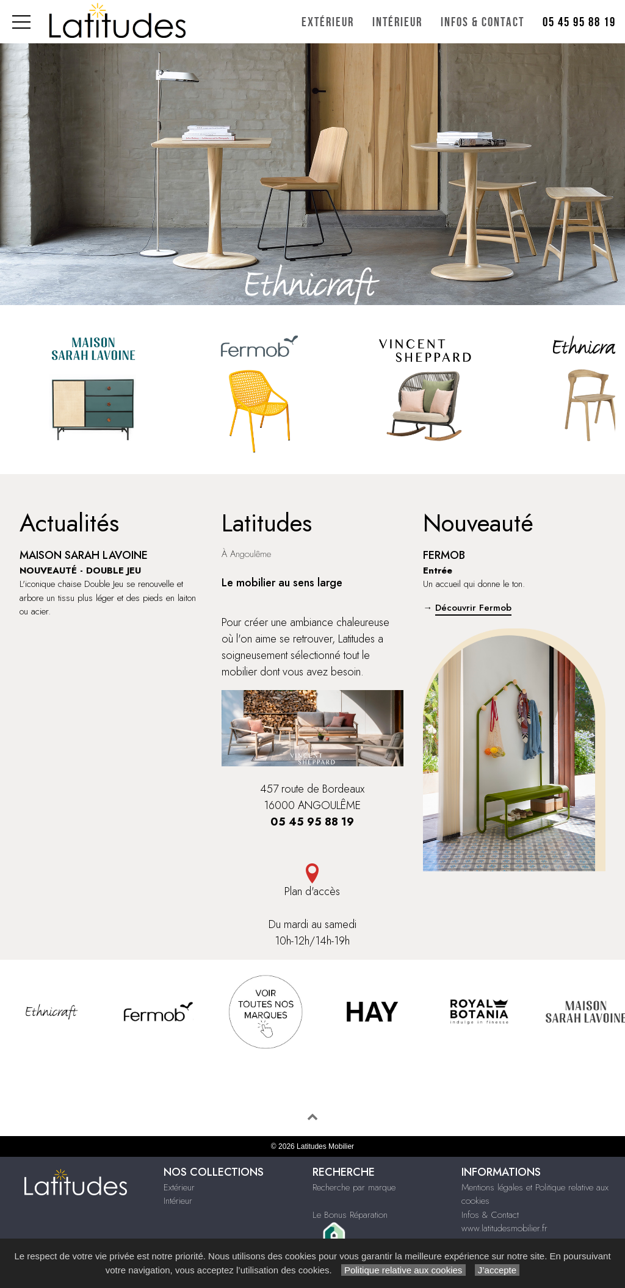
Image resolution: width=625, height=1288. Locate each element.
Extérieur (328, 22)
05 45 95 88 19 (579, 22)
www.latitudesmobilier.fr (504, 1228)
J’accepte (497, 1270)
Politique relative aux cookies (403, 1270)
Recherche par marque (354, 1187)
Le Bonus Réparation (350, 1214)
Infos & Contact (482, 22)
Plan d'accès (312, 881)
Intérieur (397, 22)
